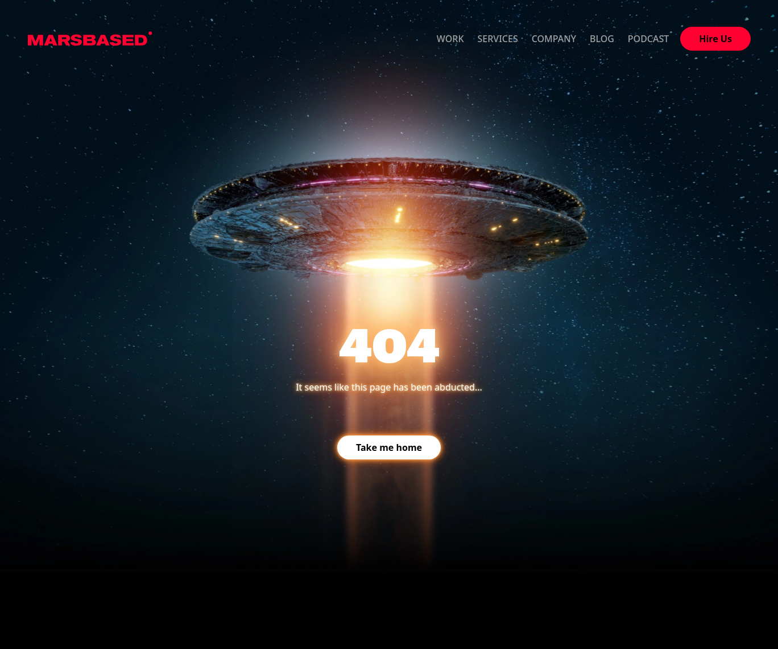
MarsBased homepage (90, 38)
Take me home (389, 447)
